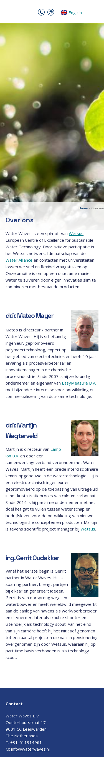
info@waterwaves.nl (30, 749)
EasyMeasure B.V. (79, 383)
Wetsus (76, 233)
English (71, 12)
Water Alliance (19, 260)
